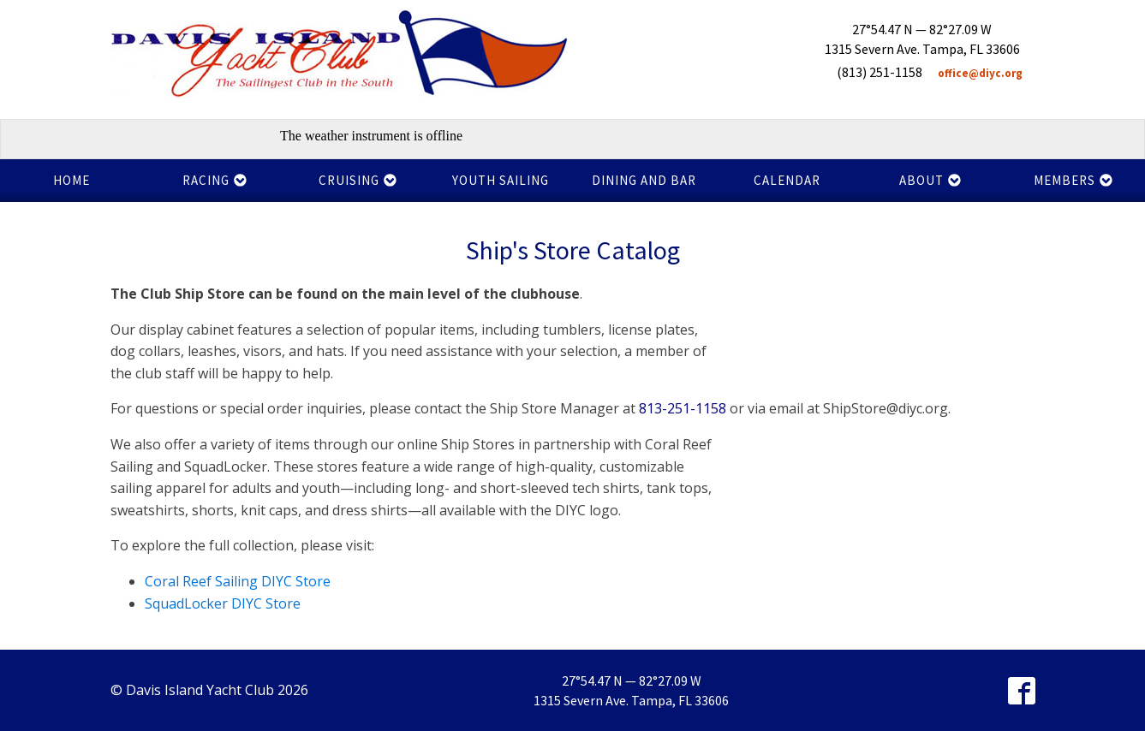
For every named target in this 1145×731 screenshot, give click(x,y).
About (930, 180)
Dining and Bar (644, 180)
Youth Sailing (500, 180)
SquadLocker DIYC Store (223, 603)
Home (71, 180)
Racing (214, 180)
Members (1073, 180)
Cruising (358, 180)
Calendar (787, 180)
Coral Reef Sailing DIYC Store (238, 581)
